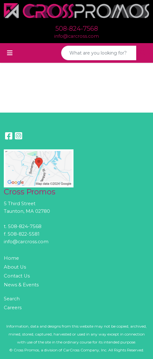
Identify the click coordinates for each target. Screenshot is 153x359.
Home (11, 258)
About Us (15, 267)
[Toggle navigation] (9, 53)
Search (12, 299)
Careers (13, 307)
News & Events (21, 285)
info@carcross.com (76, 36)
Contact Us (17, 276)
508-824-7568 (76, 28)
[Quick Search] (99, 53)
